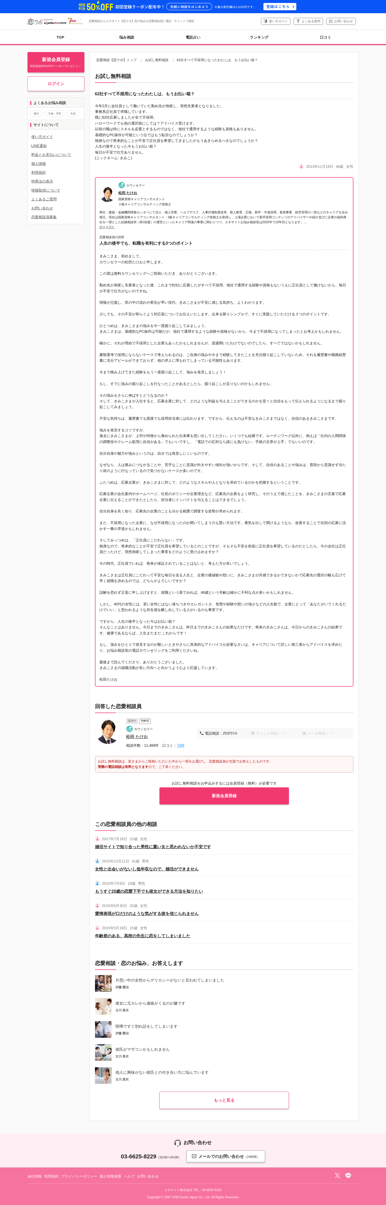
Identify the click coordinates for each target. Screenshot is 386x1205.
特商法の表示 (42, 181)
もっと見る (224, 1100)
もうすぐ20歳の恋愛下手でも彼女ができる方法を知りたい (149, 891)
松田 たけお (127, 193)
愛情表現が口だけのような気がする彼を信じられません (147, 913)
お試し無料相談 (157, 60)
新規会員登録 (224, 796)
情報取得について (45, 190)
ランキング (259, 37)
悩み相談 (126, 37)
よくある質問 (311, 21)
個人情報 (38, 164)
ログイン (56, 84)
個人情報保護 (110, 1176)
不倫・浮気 (54, 113)
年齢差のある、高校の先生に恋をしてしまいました (142, 936)
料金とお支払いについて (51, 155)
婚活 (36, 113)
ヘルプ (129, 1176)
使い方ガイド (278, 21)
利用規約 (38, 172)
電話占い (193, 37)
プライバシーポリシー (79, 1176)
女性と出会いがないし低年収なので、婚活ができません (147, 869)
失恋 (73, 113)
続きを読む (107, 227)
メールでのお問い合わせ (226, 1156)
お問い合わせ (343, 21)
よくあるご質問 (44, 199)
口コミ (325, 37)
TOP (60, 37)
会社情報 (34, 1176)
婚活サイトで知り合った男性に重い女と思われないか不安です (153, 847)
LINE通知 (39, 146)
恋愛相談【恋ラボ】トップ (116, 60)
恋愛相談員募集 (44, 217)
